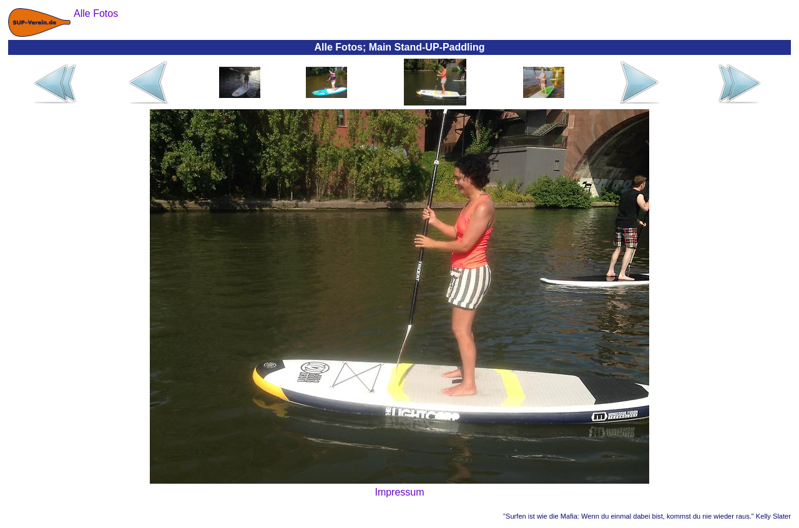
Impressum (399, 492)
